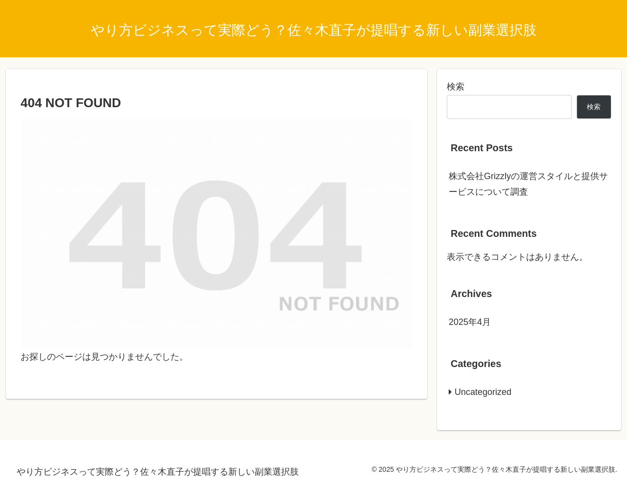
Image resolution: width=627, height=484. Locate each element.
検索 (455, 87)
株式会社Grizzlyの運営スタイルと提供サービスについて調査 (528, 184)
